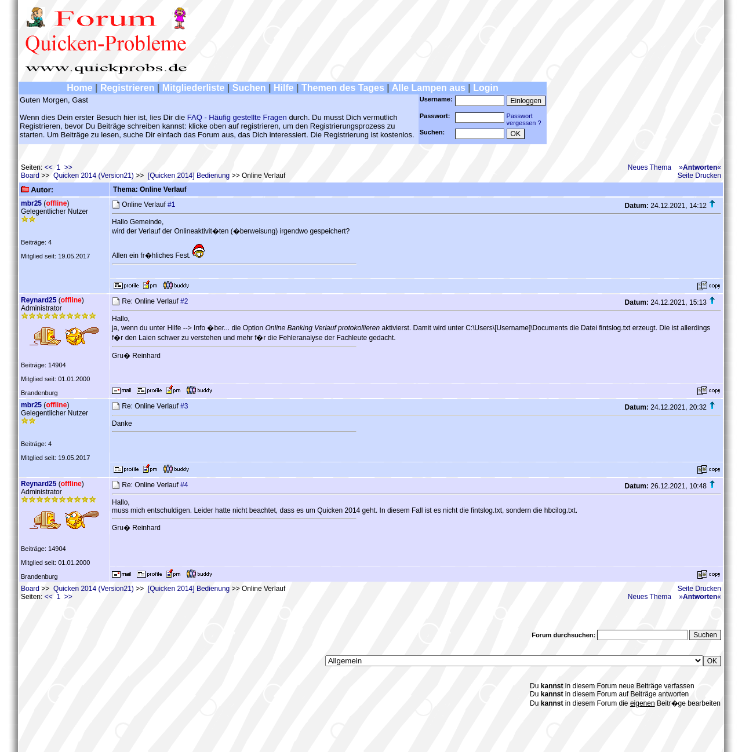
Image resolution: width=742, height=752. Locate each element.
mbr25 (31, 203)
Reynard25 (38, 300)
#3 (184, 406)
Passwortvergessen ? (524, 119)
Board (30, 175)
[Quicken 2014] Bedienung (189, 175)
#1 (171, 204)
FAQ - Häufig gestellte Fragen (237, 117)
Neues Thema (649, 167)
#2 (184, 301)
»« (700, 167)
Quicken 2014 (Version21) (93, 175)
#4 (184, 485)
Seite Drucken (699, 175)
